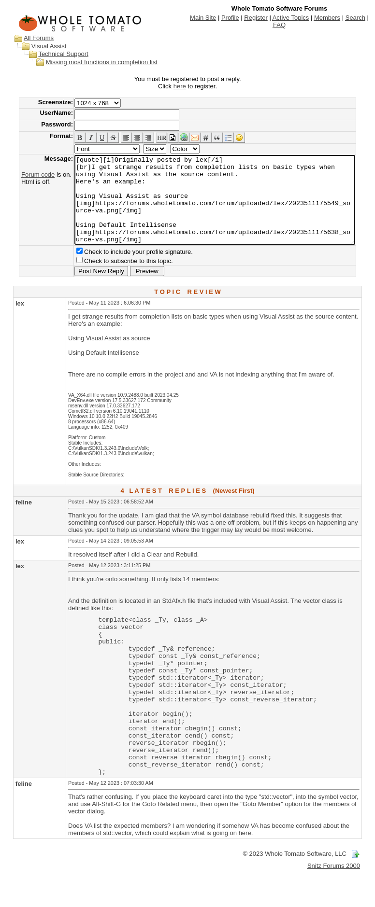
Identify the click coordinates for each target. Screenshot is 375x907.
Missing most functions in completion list (92, 62)
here (181, 86)
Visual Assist (40, 46)
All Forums (29, 38)
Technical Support (54, 53)
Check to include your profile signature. (123, 269)
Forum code (23, 174)
